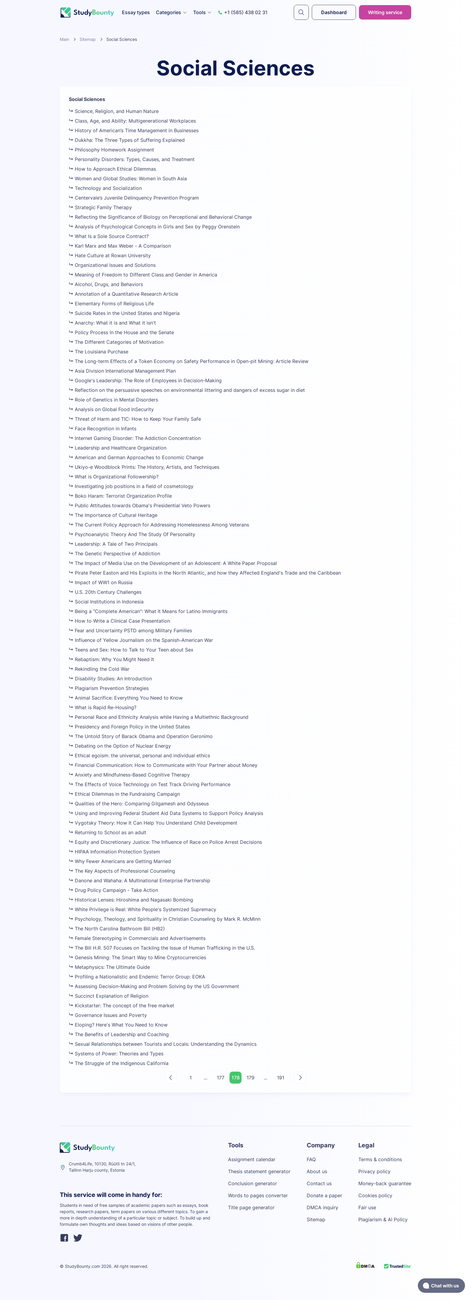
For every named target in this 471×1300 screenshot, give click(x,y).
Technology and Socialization (105, 188)
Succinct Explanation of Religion (108, 996)
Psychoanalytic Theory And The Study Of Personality (132, 534)
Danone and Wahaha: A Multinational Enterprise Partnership (139, 880)
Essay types (136, 12)
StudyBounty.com (82, 1266)
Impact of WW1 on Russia (100, 582)
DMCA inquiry (322, 1207)
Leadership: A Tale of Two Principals (113, 544)
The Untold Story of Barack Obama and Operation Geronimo (141, 736)
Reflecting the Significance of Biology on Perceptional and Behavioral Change (160, 217)
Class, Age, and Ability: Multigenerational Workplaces (132, 121)
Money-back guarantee (384, 1183)
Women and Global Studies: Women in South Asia (128, 178)
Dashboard (334, 12)
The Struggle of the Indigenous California (119, 1063)
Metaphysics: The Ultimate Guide (109, 967)
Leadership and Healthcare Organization (117, 448)
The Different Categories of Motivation (116, 342)
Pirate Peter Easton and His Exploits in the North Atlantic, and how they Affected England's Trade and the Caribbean (205, 573)
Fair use (367, 1207)
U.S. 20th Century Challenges (105, 592)
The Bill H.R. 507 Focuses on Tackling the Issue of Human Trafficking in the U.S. (162, 948)
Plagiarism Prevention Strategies (109, 688)
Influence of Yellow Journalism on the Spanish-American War (141, 640)
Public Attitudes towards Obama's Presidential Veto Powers (139, 505)
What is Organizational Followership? (114, 477)
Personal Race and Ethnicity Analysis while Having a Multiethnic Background (158, 717)
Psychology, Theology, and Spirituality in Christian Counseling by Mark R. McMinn (164, 919)
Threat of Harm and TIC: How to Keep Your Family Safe (135, 419)
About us (317, 1171)
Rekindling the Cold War (99, 669)
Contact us (319, 1183)
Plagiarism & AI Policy (383, 1219)
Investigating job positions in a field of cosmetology (131, 486)
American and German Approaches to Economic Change (136, 457)
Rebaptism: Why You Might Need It (111, 659)
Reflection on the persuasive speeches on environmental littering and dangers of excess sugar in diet (187, 390)
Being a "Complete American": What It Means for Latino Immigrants (148, 611)
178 (236, 1078)
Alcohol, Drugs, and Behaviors (106, 284)
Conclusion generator (252, 1183)
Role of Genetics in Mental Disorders (113, 400)
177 (220, 1078)
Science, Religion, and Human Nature (114, 111)
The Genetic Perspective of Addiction (114, 554)
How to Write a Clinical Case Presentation (119, 621)
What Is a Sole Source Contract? (109, 236)
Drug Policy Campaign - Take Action (113, 890)
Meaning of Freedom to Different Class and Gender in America (143, 275)
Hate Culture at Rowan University (110, 255)
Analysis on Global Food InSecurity (111, 409)
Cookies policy (375, 1195)
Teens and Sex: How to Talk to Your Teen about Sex (131, 650)
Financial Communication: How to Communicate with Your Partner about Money (163, 765)
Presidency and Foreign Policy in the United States (129, 727)
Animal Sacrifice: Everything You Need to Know (126, 698)
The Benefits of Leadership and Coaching (119, 1034)
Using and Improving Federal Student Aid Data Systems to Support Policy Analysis (166, 813)
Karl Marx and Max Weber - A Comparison (120, 246)
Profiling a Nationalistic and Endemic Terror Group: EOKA (137, 977)
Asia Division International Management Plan (122, 371)
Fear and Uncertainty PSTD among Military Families (130, 630)
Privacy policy (374, 1171)
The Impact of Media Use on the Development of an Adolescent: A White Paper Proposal (173, 563)
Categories (171, 12)
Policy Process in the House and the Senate (121, 332)
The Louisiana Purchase (98, 352)
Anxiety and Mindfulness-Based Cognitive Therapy (129, 775)
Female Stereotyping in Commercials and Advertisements (137, 938)
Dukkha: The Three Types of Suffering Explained (127, 140)
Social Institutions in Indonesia (106, 602)
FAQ (311, 1159)
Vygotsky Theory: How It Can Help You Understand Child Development (153, 823)
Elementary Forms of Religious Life (111, 304)
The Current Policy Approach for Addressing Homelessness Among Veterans (159, 525)
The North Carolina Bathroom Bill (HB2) (117, 929)
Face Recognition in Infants (102, 429)
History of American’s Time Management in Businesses (134, 130)
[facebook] (64, 1238)
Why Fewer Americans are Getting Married (120, 861)
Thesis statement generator (259, 1171)
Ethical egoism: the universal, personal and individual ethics (139, 755)
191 (280, 1078)
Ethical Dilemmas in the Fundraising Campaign (124, 794)
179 (250, 1078)
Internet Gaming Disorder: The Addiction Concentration (135, 438)
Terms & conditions (380, 1159)
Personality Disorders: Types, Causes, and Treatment (132, 159)
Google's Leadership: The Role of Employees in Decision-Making (145, 380)
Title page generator (251, 1207)
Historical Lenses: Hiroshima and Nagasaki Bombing (131, 900)
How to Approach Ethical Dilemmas (112, 169)
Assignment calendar (251, 1159)
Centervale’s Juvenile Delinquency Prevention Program (134, 198)
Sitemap (88, 39)
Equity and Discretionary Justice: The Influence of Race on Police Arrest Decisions (165, 842)
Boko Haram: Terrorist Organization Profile (120, 496)
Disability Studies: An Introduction (110, 679)
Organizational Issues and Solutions (112, 265)
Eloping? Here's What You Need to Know (118, 1025)
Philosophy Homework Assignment (111, 150)
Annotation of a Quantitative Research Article (123, 294)
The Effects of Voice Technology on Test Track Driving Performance (149, 784)
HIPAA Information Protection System (114, 852)
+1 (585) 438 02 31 (243, 12)
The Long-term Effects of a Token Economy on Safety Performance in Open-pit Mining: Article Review (188, 361)
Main (64, 39)
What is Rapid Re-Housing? (102, 707)
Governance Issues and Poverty (108, 1015)
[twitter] (77, 1238)
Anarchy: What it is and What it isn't (112, 323)
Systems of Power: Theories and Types (116, 1054)
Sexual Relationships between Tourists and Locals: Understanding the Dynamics (163, 1044)
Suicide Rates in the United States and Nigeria (124, 313)
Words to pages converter (258, 1195)
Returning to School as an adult (107, 832)
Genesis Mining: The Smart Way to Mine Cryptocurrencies (137, 957)
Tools (202, 12)
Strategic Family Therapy (100, 207)
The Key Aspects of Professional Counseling (122, 871)
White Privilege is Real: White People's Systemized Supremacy (142, 909)
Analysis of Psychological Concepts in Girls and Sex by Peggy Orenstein (154, 227)
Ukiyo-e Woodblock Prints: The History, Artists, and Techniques (144, 467)
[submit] (301, 12)
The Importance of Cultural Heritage (113, 515)
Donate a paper (324, 1195)
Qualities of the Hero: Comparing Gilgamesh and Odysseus (139, 804)
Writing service (385, 12)
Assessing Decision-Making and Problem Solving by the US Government (154, 986)
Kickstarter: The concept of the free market (121, 1005)
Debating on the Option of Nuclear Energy (120, 746)
